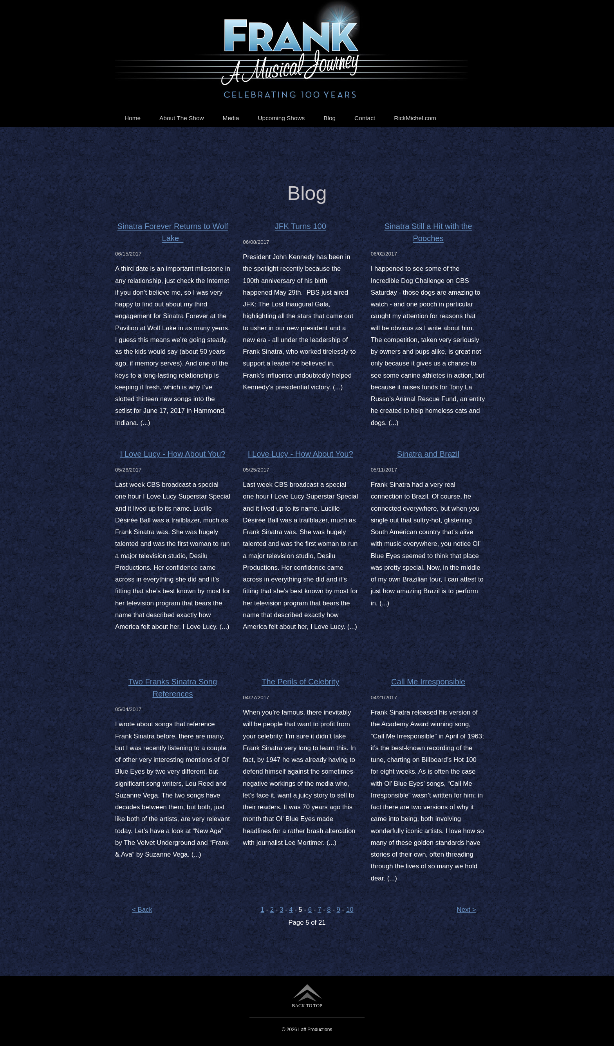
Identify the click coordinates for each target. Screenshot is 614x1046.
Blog (329, 118)
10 (350, 909)
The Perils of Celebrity (300, 681)
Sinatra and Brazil (428, 454)
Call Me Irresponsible (428, 681)
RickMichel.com (415, 118)
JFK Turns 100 (300, 226)
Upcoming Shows (281, 118)
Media (231, 118)
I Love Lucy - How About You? (173, 454)
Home (133, 118)
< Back (142, 909)
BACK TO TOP (307, 996)
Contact (364, 118)
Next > (466, 909)
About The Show (181, 118)
